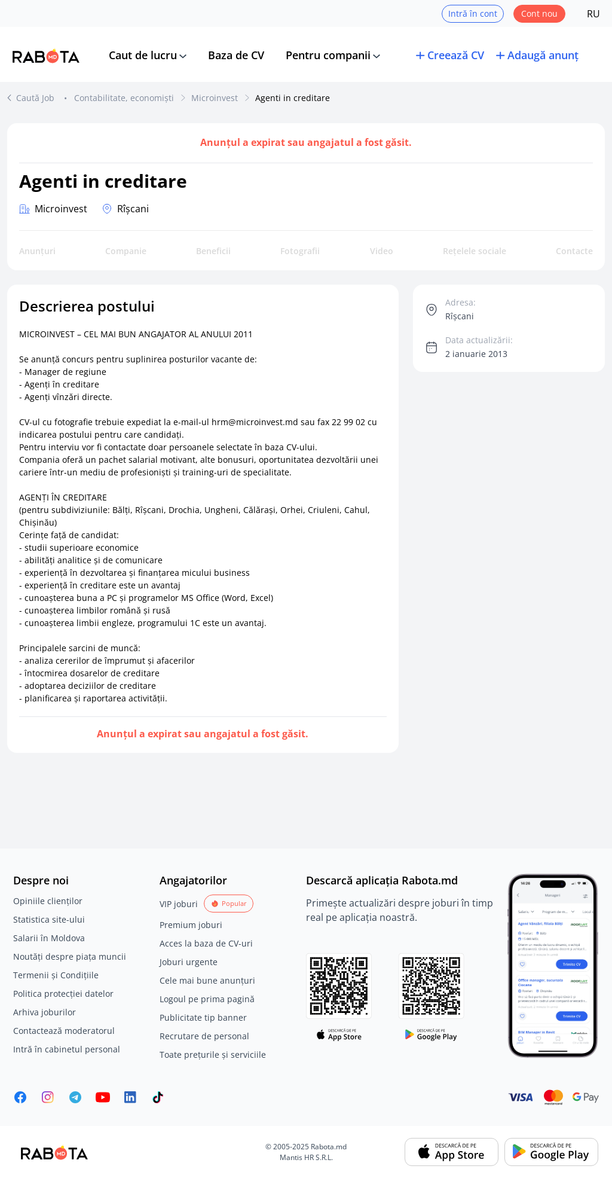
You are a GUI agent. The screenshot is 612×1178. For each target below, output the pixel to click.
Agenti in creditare (292, 97)
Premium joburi (191, 924)
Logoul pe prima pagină (207, 999)
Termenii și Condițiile (56, 975)
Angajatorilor (193, 880)
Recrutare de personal (204, 1036)
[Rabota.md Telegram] (75, 1097)
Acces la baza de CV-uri (206, 943)
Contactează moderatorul (64, 1030)
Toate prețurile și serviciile (213, 1054)
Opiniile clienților (47, 901)
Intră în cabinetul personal (66, 1049)
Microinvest (214, 97)
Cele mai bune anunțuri (207, 980)
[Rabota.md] (46, 56)
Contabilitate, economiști (124, 97)
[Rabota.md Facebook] (20, 1097)
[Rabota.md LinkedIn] (130, 1097)
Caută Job (36, 97)
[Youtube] (103, 1097)
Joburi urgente (189, 962)
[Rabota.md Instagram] (48, 1097)
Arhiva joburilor (44, 1012)
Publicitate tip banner (203, 1017)
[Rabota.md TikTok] (158, 1097)
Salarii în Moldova (49, 938)
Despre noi (41, 880)
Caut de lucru (143, 55)
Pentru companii (328, 55)
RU (593, 13)
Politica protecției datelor (63, 993)
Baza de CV (236, 55)
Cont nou (539, 13)
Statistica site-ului (49, 919)
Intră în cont (472, 13)
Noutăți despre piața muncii (69, 956)
